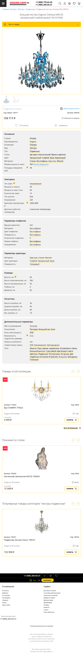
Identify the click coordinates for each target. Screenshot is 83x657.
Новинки (5, 600)
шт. (33, 580)
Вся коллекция (72, 428)
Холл (53, 329)
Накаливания (35, 183)
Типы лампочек (49, 612)
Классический (44, 154)
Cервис (47, 586)
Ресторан (34, 329)
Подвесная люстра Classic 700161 (19, 540)
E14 (31, 196)
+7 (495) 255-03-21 (44, 4)
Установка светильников (52, 593)
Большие (63, 357)
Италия (17, 109)
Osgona (8, 108)
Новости (46, 607)
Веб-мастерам (48, 600)
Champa (33, 145)
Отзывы (46, 605)
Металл (60, 161)
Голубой (45, 158)
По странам (6, 595)
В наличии (53, 357)
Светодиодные (53, 345)
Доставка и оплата (50, 591)
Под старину (42, 348)
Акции (4, 603)
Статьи (46, 610)
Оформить (47, 580)
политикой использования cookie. (42, 641)
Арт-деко (34, 154)
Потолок (33, 326)
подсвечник (54, 348)
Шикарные (72, 357)
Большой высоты (37, 351)
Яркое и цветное (58, 154)
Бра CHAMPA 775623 (13, 407)
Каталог (13, 9)
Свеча (74, 348)
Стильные (34, 359)
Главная (5, 9)
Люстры (21, 9)
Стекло (33, 161)
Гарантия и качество (50, 595)
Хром (52, 158)
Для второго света (65, 351)
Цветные (33, 354)
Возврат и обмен (49, 598)
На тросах (65, 354)
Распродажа (6, 598)
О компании (8, 586)
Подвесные (30, 9)
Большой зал (44, 329)
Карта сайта (6, 605)
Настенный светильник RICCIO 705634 (22, 476)
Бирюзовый (60, 158)
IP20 (31, 332)
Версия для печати (69, 108)
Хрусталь (52, 161)
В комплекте (65, 348)
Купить (72, 420)
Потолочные (54, 354)
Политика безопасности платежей (41, 626)
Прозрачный (35, 158)
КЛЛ (31, 345)
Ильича (33, 348)
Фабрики (5, 593)
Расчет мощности (41, 164)
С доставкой (51, 351)
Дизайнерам (48, 603)
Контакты (5, 591)
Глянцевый (34, 264)
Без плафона (42, 161)
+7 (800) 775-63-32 (44, 2)
